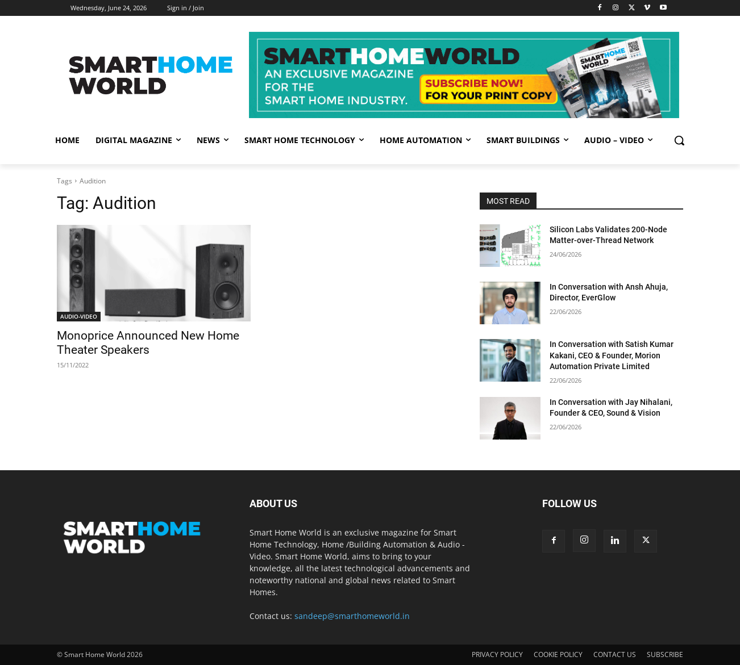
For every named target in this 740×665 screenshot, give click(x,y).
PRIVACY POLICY (497, 654)
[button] (679, 140)
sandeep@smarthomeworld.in (352, 615)
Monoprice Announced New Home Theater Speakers (148, 343)
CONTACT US (614, 654)
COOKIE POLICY (558, 654)
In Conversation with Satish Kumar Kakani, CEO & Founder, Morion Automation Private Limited (612, 355)
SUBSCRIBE (665, 654)
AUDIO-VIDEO (78, 316)
